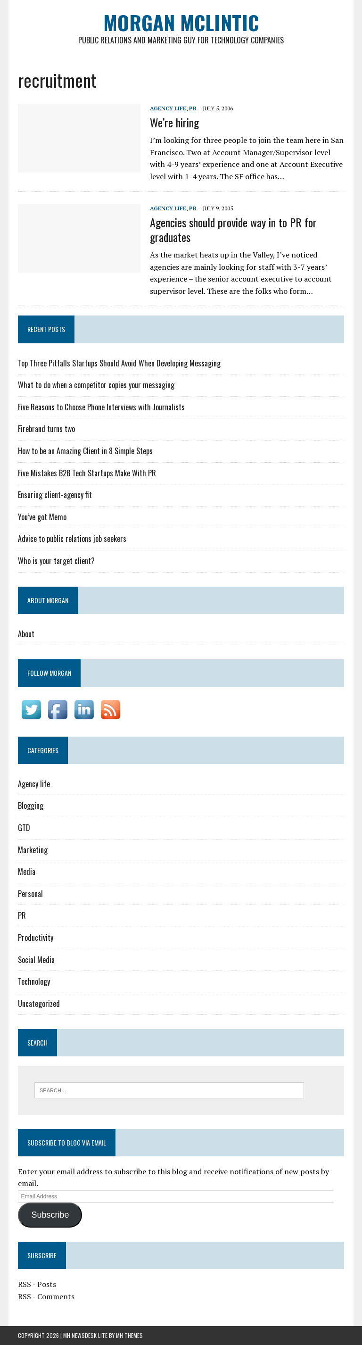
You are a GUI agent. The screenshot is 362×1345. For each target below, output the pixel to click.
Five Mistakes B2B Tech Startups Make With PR (87, 473)
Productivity (35, 937)
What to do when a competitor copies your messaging (96, 384)
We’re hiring (174, 122)
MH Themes (129, 1335)
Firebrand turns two (46, 428)
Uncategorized (39, 1003)
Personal (30, 893)
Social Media (36, 959)
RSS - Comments (46, 1296)
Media (26, 871)
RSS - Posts (37, 1284)
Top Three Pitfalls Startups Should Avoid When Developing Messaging (119, 363)
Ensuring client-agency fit (55, 494)
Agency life (168, 108)
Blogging (30, 805)
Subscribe (50, 1215)
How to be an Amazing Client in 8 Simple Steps (85, 451)
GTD (24, 827)
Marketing (33, 849)
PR (193, 108)
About (26, 633)
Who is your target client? (56, 560)
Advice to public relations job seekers (72, 538)
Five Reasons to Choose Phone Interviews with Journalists (101, 407)
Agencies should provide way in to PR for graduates (233, 229)
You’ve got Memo (42, 517)
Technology (34, 981)
